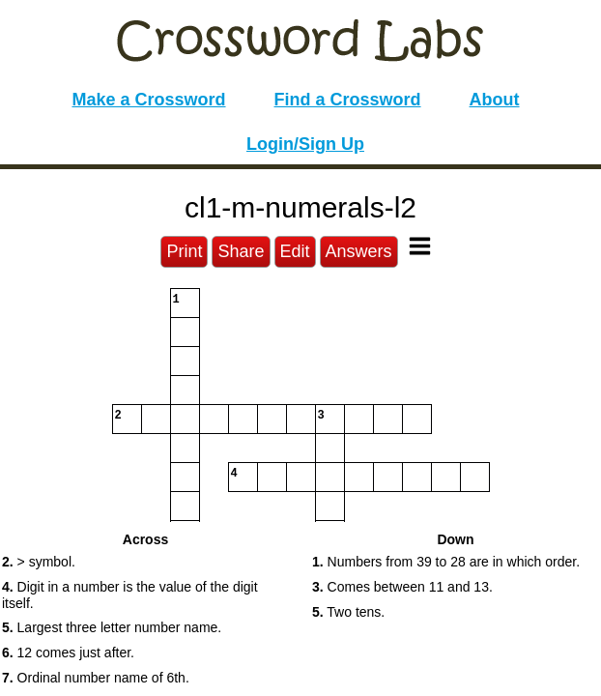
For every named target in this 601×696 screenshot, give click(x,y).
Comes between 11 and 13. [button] (402, 586)
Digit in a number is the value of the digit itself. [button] (130, 595)
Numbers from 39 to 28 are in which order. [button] (446, 561)
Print (184, 251)
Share (240, 251)
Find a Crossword (347, 99)
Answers (359, 251)
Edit (295, 251)
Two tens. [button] (348, 612)
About (495, 99)
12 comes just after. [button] (68, 652)
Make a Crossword (148, 99)
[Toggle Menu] (420, 246)
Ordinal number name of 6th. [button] (95, 677)
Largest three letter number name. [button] (111, 627)
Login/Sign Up (305, 144)
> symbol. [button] (38, 561)
